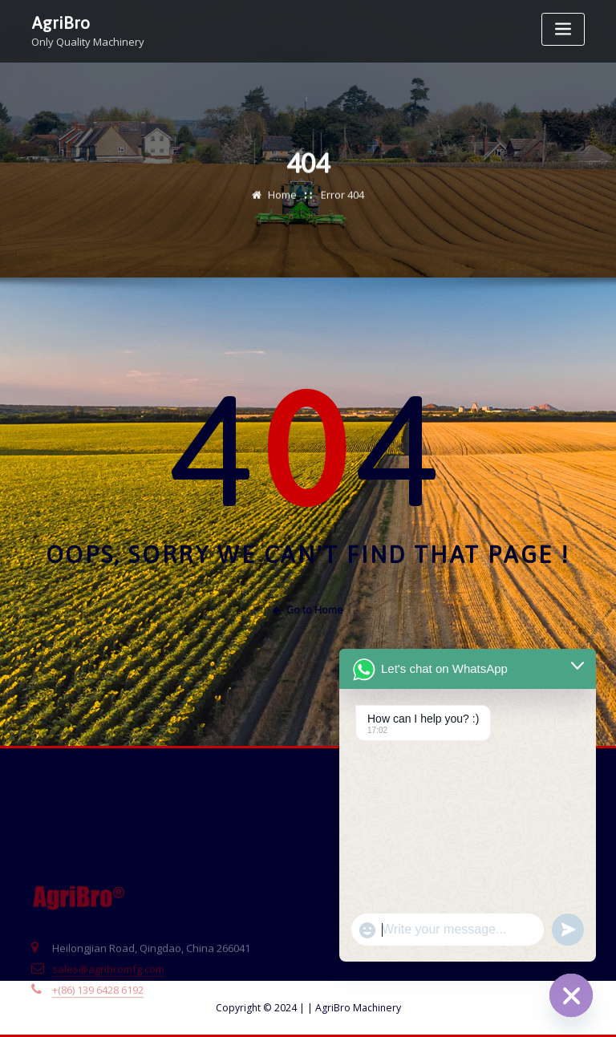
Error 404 (342, 201)
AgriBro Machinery (354, 1008)
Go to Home (308, 610)
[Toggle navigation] (563, 29)
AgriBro (60, 22)
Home (282, 201)
